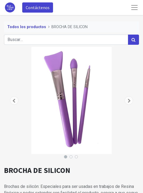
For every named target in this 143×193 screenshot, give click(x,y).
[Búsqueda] (133, 40)
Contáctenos (38, 7)
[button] (14, 100)
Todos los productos (26, 27)
